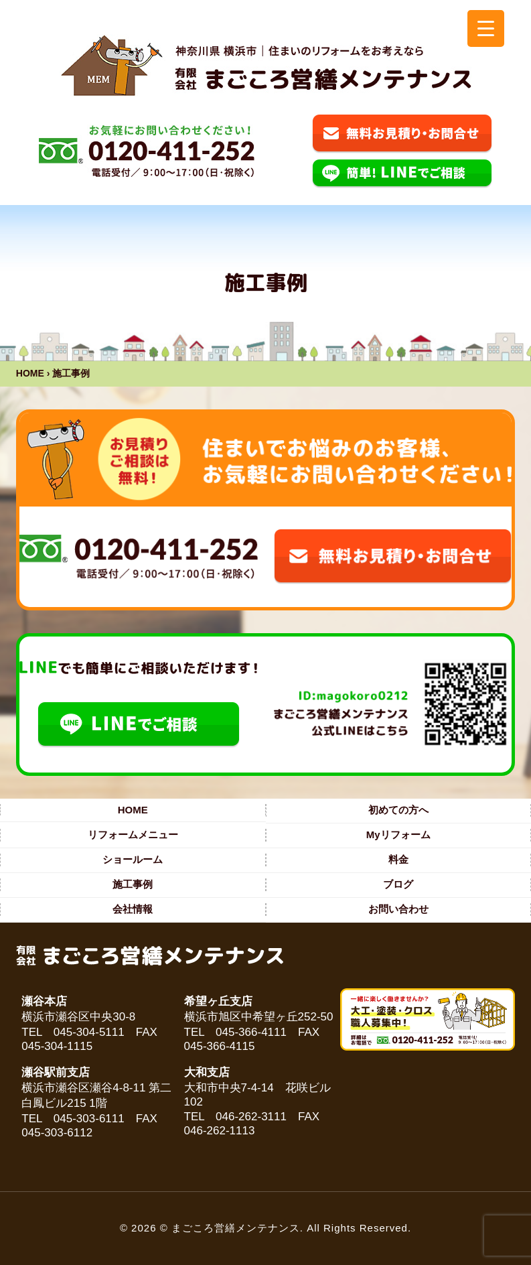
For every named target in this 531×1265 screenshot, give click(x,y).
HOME (30, 373)
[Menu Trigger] (485, 28)
